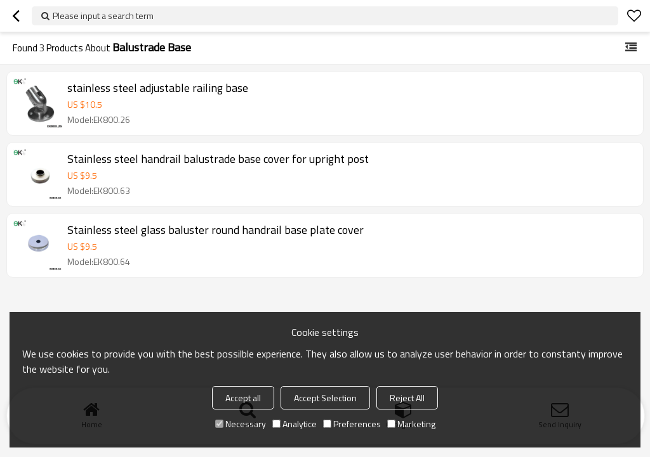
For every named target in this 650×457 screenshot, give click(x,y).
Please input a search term (103, 15)
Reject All (407, 397)
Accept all (243, 397)
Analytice (294, 423)
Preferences (352, 423)
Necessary (240, 423)
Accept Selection (325, 397)
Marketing (411, 423)
